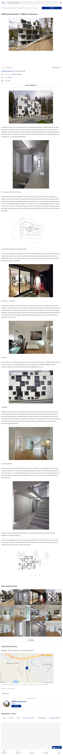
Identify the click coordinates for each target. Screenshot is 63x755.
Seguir (16, 706)
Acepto (52, 8)
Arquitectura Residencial (55, 718)
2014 (8, 81)
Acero (4, 718)
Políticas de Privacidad (26, 8)
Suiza (23, 71)
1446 (9, 77)
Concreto (11, 718)
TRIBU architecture (17, 74)
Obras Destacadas (41, 718)
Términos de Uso (19, 8)
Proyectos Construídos (28, 718)
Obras (18, 718)
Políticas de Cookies (34, 8)
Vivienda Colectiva (7, 71)
